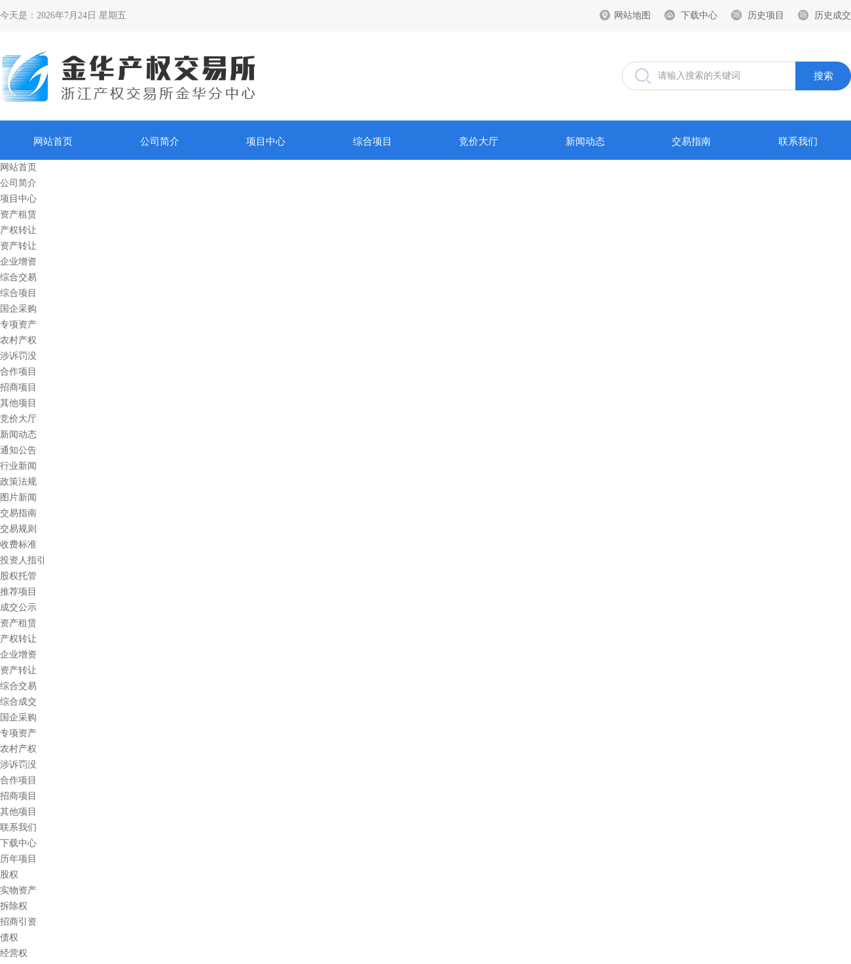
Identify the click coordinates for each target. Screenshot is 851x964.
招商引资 (18, 922)
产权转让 (18, 230)
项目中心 (265, 141)
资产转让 (18, 246)
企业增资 (18, 262)
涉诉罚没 (18, 356)
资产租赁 (18, 214)
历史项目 (766, 15)
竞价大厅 (478, 141)
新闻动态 (585, 141)
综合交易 (18, 277)
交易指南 (691, 141)
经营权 (13, 953)
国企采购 (18, 309)
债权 (9, 937)
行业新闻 (18, 466)
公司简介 (159, 141)
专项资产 (18, 324)
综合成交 (18, 702)
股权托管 (18, 576)
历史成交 (832, 15)
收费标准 (18, 544)
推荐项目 (18, 592)
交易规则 (18, 529)
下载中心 (699, 15)
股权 (9, 875)
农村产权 (18, 340)
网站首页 (53, 141)
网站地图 (632, 15)
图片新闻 (18, 497)
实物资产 (18, 890)
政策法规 (18, 482)
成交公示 (18, 607)
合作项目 (18, 372)
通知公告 (18, 450)
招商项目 (18, 387)
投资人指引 (23, 560)
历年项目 (18, 859)
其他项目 (18, 403)
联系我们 (798, 141)
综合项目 (372, 141)
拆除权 (13, 906)
